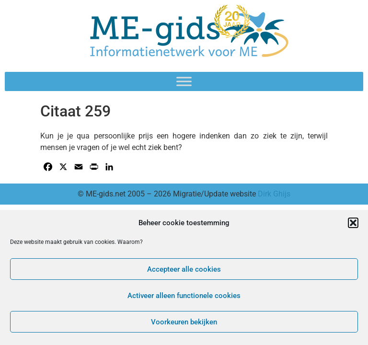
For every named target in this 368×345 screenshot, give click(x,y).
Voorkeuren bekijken (184, 322)
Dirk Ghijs (274, 193)
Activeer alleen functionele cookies (184, 295)
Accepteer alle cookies (184, 269)
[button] (353, 223)
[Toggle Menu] (184, 81)
